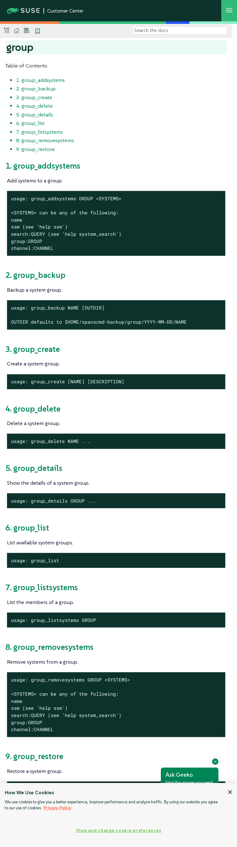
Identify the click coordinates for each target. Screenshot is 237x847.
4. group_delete (34, 105)
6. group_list (30, 123)
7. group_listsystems (39, 131)
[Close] (230, 792)
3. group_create (34, 97)
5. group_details (34, 114)
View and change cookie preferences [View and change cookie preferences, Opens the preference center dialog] (118, 830)
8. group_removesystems (45, 140)
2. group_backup (36, 88)
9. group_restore (35, 149)
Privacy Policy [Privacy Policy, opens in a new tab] (57, 808)
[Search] (180, 30)
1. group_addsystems (40, 80)
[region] (118, 815)
